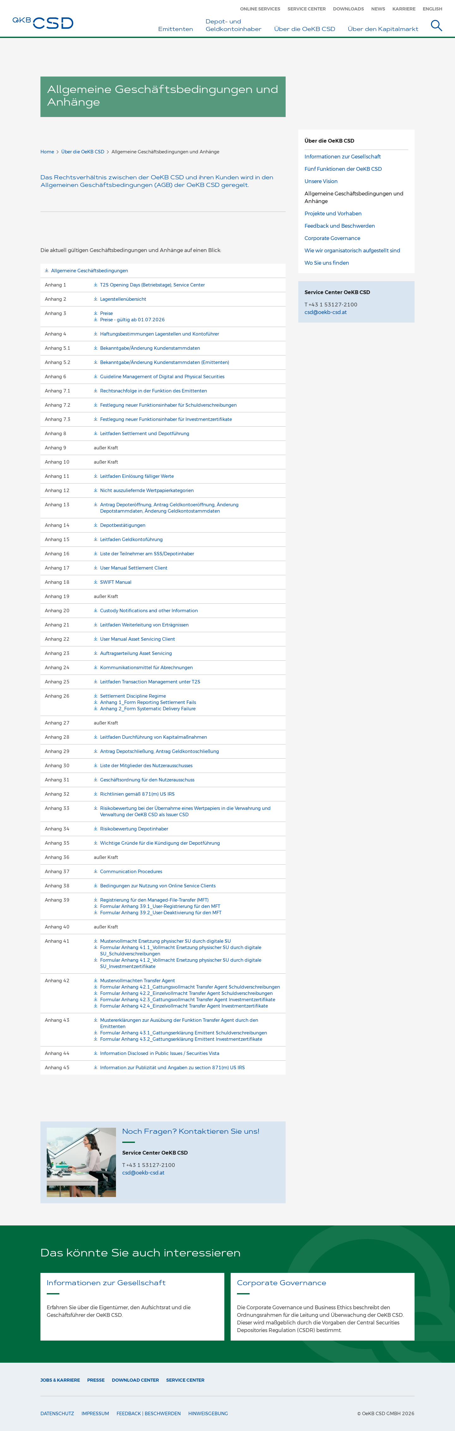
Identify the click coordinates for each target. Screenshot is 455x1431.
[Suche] (436, 27)
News (378, 9)
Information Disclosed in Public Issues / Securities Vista (159, 1053)
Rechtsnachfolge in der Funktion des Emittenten (153, 391)
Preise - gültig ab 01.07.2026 (132, 320)
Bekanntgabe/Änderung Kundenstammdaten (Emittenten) (164, 362)
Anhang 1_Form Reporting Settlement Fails (148, 702)
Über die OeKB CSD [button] (304, 30)
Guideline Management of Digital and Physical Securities (162, 376)
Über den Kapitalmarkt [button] (383, 30)
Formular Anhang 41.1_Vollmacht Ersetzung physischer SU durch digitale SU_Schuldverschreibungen (180, 951)
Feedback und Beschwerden (340, 226)
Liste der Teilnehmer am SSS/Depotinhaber (147, 554)
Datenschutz (57, 1413)
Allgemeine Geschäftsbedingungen (89, 271)
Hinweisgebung (208, 1413)
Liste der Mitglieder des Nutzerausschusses (146, 765)
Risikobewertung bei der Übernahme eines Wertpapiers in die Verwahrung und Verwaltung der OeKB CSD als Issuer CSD (185, 811)
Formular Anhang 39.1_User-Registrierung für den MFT (160, 906)
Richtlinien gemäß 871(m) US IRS (137, 794)
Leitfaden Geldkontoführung (131, 539)
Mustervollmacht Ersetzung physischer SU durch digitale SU (165, 941)
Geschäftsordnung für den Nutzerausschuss (147, 780)
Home (47, 152)
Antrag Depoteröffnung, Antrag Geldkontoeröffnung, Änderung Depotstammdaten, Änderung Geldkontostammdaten (169, 508)
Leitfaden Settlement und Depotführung (144, 433)
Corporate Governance (332, 238)
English (432, 9)
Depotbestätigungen (122, 525)
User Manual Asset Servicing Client (137, 639)
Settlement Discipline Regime (133, 696)
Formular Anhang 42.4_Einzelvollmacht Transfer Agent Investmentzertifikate (184, 1006)
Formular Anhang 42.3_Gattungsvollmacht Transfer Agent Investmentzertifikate (187, 999)
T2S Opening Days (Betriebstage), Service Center (152, 285)
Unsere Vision (321, 181)
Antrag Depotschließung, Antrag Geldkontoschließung (159, 751)
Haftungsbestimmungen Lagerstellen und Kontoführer (159, 334)
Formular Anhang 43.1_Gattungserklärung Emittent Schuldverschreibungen (183, 1033)
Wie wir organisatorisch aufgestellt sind (352, 251)
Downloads (348, 9)
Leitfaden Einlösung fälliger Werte (137, 476)
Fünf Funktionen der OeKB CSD (343, 169)
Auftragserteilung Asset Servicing (136, 653)
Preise (106, 313)
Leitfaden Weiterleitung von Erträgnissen (144, 625)
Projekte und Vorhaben (333, 214)
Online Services (260, 9)
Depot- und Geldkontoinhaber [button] (234, 26)
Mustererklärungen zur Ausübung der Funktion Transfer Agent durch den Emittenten (179, 1023)
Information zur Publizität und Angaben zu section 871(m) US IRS (172, 1067)
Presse (96, 1380)
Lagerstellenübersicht (123, 299)
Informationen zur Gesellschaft (343, 157)
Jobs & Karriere (60, 1380)
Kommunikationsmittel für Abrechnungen (146, 667)
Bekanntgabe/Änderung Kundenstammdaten (150, 348)
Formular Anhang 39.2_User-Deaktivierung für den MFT (160, 913)
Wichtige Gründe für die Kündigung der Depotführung (160, 843)
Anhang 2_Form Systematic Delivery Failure (148, 709)
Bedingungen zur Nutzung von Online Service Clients (157, 886)
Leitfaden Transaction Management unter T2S (150, 682)
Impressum (95, 1413)
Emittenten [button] (175, 30)
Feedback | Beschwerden (149, 1413)
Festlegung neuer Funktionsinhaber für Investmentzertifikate (166, 419)
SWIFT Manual (115, 582)
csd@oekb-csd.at (143, 1173)
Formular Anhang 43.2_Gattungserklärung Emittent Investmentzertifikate (181, 1039)
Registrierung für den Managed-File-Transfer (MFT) (154, 900)
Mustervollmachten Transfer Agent (137, 981)
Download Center (135, 1380)
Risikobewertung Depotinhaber (134, 829)
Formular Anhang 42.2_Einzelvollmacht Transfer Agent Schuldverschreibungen (186, 993)
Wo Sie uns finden (327, 263)
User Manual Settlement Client (133, 568)
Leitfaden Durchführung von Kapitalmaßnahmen (153, 737)
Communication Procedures (131, 871)
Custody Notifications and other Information (149, 611)
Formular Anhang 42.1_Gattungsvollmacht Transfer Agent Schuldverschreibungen (190, 987)
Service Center (307, 9)
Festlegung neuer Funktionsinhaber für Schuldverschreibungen (168, 405)
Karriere (404, 9)
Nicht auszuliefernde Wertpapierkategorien (147, 490)
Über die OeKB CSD (82, 152)
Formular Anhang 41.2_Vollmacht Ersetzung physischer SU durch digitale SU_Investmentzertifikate (180, 963)
